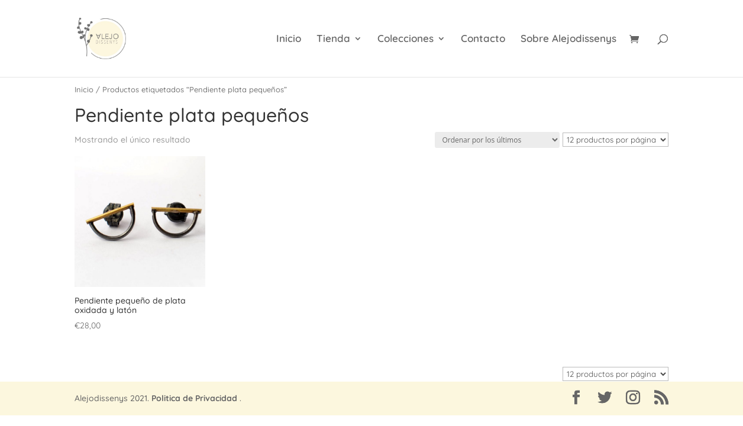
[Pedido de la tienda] (497, 140)
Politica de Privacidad (194, 398)
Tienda (333, 39)
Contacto (483, 39)
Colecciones (405, 39)
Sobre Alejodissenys (568, 39)
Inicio (288, 39)
